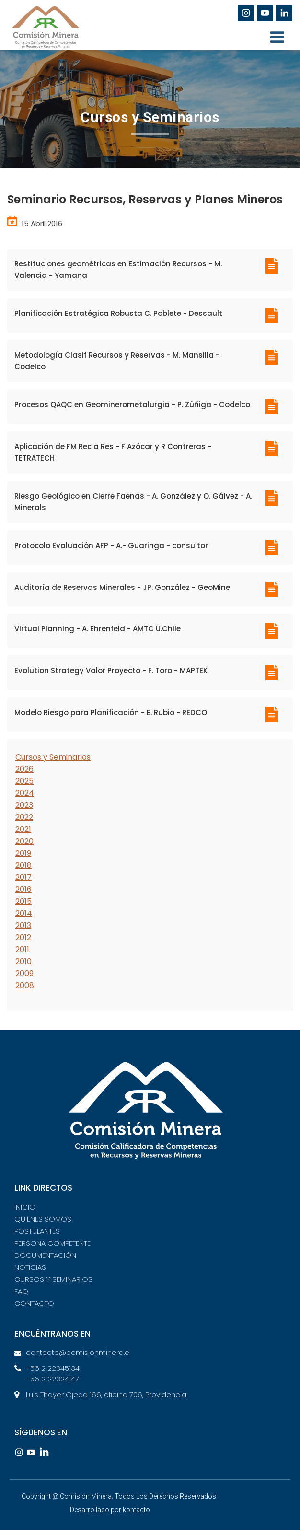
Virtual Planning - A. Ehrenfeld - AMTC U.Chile (97, 629)
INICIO (24, 1207)
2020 (24, 841)
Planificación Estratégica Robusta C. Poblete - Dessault (118, 313)
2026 (24, 769)
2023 (24, 805)
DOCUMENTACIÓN (45, 1255)
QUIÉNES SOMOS (42, 1219)
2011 (22, 949)
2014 (23, 913)
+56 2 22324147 (52, 1379)
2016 (23, 889)
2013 (23, 925)
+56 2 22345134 (53, 1368)
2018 (23, 865)
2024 (24, 793)
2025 (24, 781)
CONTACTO (34, 1303)
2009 (24, 973)
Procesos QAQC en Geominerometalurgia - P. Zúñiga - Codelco (132, 405)
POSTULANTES (37, 1231)
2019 (23, 853)
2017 (23, 877)
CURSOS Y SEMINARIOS (53, 1279)
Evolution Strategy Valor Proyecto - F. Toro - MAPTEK (111, 670)
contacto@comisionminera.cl (78, 1352)
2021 (23, 829)
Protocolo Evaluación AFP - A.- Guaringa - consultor (111, 545)
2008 (24, 985)
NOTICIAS (30, 1267)
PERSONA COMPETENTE (52, 1243)
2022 (24, 817)
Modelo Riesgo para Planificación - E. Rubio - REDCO (110, 712)
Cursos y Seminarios (53, 757)
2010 (23, 961)
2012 (23, 937)
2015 (23, 901)
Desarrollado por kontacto (110, 1510)
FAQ (21, 1291)
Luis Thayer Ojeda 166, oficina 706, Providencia (106, 1395)
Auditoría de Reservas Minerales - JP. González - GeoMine (122, 587)
